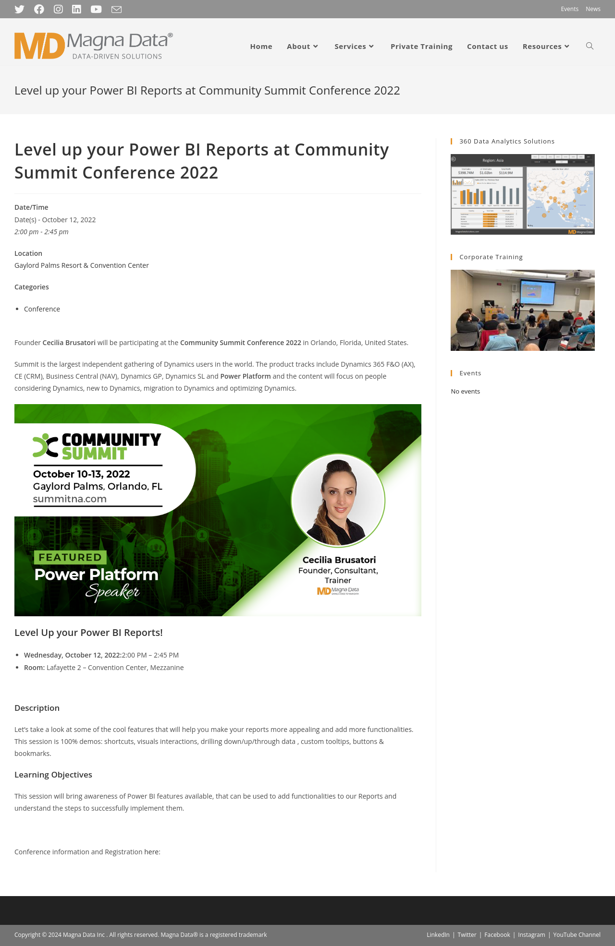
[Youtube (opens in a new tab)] (96, 9)
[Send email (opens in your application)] (116, 9)
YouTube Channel (577, 935)
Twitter (467, 935)
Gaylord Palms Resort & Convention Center (81, 265)
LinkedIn (438, 935)
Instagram (531, 935)
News (593, 9)
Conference (42, 308)
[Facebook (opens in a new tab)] (39, 9)
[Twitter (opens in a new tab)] (21, 9)
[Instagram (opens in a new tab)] (58, 9)
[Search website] (590, 46)
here (151, 851)
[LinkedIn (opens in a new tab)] (76, 9)
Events (569, 9)
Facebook (497, 935)
